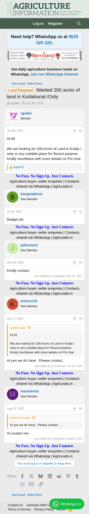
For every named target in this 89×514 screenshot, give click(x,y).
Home (61, 509)
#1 (80, 130)
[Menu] (11, 23)
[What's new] (69, 23)
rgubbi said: (18, 328)
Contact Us (15, 505)
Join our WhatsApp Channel (54, 74)
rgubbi (15, 103)
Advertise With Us (39, 505)
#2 (80, 211)
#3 (80, 262)
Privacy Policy (43, 509)
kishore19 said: (20, 418)
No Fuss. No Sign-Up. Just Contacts (44, 176)
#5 (80, 408)
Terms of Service (19, 509)
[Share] (74, 130)
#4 (80, 318)
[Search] (79, 23)
